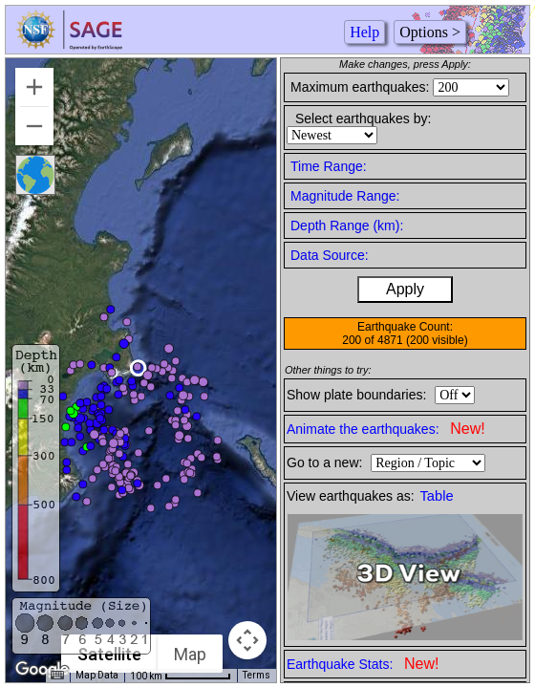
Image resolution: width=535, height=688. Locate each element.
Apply (405, 289)
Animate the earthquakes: (386, 428)
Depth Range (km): (346, 225)
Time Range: (328, 166)
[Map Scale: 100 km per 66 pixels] (180, 675)
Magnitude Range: (344, 196)
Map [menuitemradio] (190, 654)
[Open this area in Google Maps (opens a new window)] (42, 669)
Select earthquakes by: (363, 118)
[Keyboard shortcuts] (57, 675)
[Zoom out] (34, 126)
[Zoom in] (34, 87)
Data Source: (329, 255)
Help (364, 32)
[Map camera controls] (247, 640)
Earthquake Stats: (363, 664)
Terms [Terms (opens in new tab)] (256, 675)
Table (437, 496)
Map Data (96, 675)
